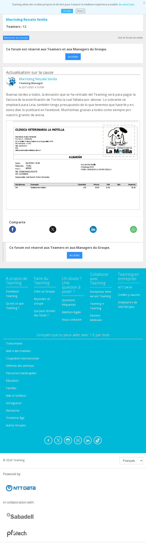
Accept (67, 11)
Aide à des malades (18, 351)
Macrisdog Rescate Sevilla (26, 19)
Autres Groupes (16, 425)
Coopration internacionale (22, 358)
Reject (80, 11)
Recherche (12, 410)
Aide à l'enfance (16, 395)
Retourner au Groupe (16, 37)
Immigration (14, 403)
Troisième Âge (15, 418)
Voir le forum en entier (130, 37)
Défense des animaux (20, 365)
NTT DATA (125, 287)
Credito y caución (129, 295)
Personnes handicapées (21, 373)
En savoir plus (126, 4)
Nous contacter (72, 319)
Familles (11, 388)
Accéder (73, 56)
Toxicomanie (14, 343)
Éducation (12, 380)
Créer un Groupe (44, 291)
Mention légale (71, 312)
